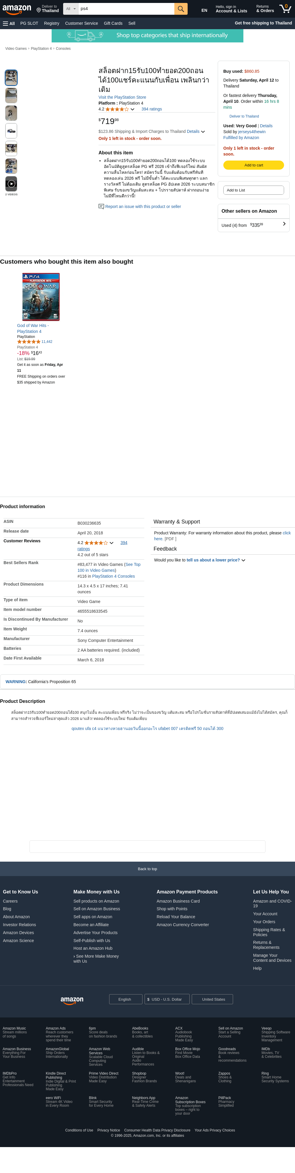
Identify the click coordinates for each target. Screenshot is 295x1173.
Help (257, 968)
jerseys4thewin (252, 131)
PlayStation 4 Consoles (113, 576)
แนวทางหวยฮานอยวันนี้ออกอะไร (127, 728)
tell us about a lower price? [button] (216, 560)
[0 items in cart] (285, 8)
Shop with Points (172, 908)
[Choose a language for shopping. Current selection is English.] (125, 999)
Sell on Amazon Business (96, 908)
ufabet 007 (168, 728)
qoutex (78, 728)
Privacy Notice (108, 1130)
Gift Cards (113, 23)
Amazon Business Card (178, 901)
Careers (10, 901)
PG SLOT (29, 23)
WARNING (16, 681)
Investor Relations (19, 924)
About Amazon (16, 916)
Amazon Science (18, 940)
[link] (41, 328)
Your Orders (264, 921)
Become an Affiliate (91, 924)
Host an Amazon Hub (92, 948)
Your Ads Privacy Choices (215, 1130)
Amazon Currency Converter (183, 924)
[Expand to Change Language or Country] (138, 999)
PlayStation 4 (41, 49)
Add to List (236, 190)
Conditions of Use (79, 1130)
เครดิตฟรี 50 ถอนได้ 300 (201, 728)
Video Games (16, 49)
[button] (48, 8)
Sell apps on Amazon (92, 916)
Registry (51, 23)
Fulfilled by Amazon (241, 137)
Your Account (265, 913)
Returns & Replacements (266, 945)
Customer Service (81, 23)
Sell (131, 23)
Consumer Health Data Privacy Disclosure (157, 1130)
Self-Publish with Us (91, 940)
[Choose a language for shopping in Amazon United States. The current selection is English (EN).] (199, 9)
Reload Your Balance (176, 916)
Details (266, 125)
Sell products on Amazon (96, 901)
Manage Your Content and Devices (272, 958)
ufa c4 (90, 728)
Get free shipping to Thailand (263, 23)
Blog (7, 908)
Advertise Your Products (95, 932)
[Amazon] (17, 8)
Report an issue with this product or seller (140, 206)
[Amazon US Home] (72, 1001)
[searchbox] (126, 8)
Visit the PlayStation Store (122, 97)
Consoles (63, 49)
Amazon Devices (18, 932)
